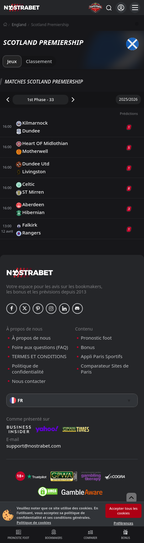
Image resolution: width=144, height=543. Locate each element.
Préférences (123, 523)
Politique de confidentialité (28, 369)
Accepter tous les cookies (123, 510)
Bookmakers (53, 535)
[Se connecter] (120, 7)
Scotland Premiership (50, 24)
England (19, 24)
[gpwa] (64, 476)
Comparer (90, 535)
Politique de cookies (34, 522)
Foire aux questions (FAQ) (40, 347)
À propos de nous (31, 338)
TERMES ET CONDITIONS (39, 356)
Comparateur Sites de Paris (105, 369)
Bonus (125, 535)
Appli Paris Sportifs (102, 356)
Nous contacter (28, 381)
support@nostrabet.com (33, 446)
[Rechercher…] (108, 7)
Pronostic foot (18, 535)
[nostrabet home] (29, 272)
